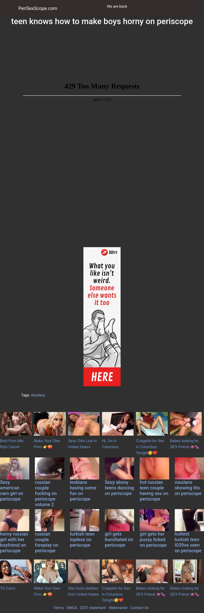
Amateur (38, 395)
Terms (58, 608)
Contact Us (140, 608)
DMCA (72, 608)
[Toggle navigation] (179, 6)
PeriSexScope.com (37, 8)
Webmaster (118, 608)
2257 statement (93, 608)
